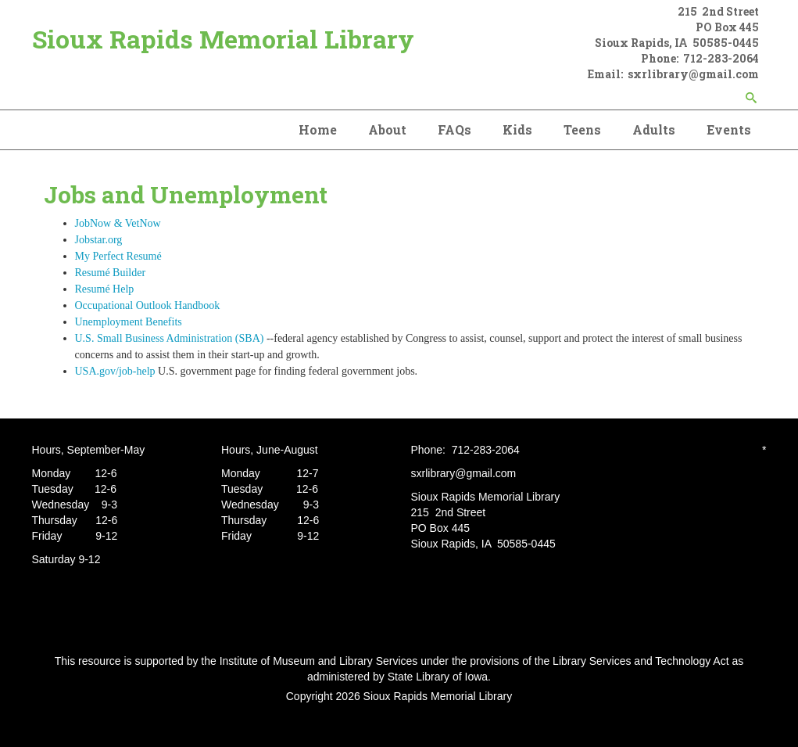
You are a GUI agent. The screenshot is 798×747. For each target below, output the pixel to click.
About (387, 129)
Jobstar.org (99, 240)
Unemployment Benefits (128, 322)
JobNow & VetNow (123, 223)
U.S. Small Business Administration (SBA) (169, 338)
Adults (653, 129)
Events (729, 129)
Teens (582, 129)
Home (318, 129)
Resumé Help (104, 289)
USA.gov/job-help (117, 371)
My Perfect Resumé (118, 256)
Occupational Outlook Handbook (147, 305)
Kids (517, 129)
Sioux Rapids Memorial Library (223, 39)
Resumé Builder (110, 272)
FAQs (454, 129)
